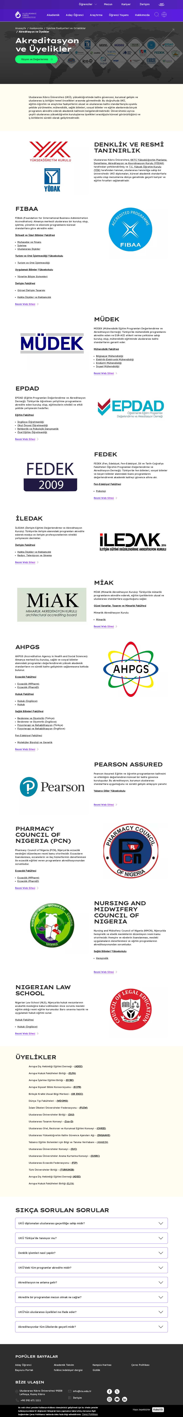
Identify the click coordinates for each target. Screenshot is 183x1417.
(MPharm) (33, 683)
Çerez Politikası (140, 1364)
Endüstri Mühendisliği (109, 362)
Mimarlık (101, 619)
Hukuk (21, 704)
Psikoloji (101, 491)
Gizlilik (96, 1370)
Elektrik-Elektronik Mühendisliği (115, 359)
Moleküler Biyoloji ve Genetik (34, 742)
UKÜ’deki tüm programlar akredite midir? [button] (44, 1267)
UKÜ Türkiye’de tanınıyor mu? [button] (37, 1238)
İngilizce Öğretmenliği (30, 421)
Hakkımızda (142, 15)
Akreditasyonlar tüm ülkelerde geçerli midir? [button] (47, 1326)
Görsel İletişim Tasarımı (31, 290)
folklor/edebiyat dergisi (68, 1370)
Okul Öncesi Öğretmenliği (32, 425)
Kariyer (126, 4)
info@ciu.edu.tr (82, 1391)
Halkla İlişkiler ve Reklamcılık (34, 297)
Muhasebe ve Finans (29, 242)
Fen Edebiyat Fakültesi (28, 735)
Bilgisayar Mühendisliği (109, 356)
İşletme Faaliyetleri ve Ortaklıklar (66, 28)
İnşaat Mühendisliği (107, 366)
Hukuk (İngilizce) (27, 701)
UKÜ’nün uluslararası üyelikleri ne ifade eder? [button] (47, 1312)
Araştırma (96, 15)
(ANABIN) (102, 1142)
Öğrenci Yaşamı (119, 15)
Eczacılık (22, 683)
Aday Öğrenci (74, 15)
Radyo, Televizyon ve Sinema (34, 555)
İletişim (145, 4)
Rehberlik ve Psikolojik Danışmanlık (37, 428)
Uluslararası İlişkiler (28, 249)
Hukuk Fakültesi (24, 1019)
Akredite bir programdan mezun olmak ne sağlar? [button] (50, 1297)
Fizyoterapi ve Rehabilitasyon (34, 725)
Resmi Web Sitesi (25, 304)
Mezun (108, 4)
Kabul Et (158, 1409)
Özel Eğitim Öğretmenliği (32, 432)
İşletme (21, 245)
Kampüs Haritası (102, 1364)
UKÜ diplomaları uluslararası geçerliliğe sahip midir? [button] (51, 1223)
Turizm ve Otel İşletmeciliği (33, 262)
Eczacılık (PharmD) (28, 687)
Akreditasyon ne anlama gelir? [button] (37, 1282)
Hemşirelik (102, 958)
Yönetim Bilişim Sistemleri (32, 276)
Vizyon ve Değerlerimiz (34, 59)
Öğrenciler (85, 4)
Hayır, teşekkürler (141, 1409)
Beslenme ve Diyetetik (30, 718)
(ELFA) (70, 1183)
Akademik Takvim (64, 1364)
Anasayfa (20, 28)
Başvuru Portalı (24, 1370)
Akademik (53, 15)
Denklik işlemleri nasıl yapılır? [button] (36, 1253)
